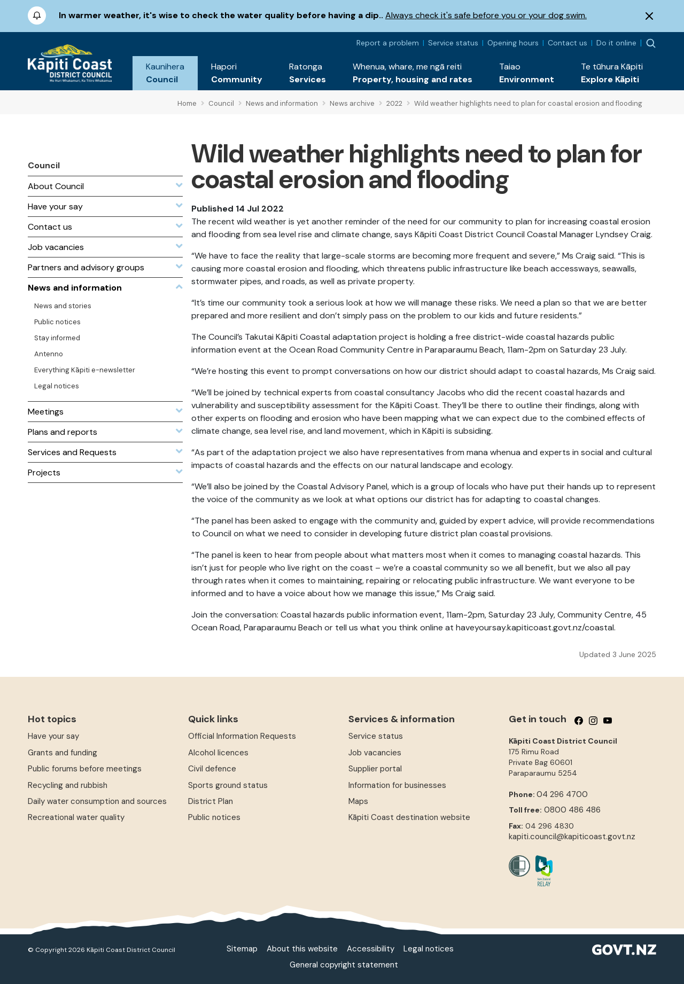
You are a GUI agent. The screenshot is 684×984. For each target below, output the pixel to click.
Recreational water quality (76, 817)
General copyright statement (344, 964)
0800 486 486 (572, 810)
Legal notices (428, 948)
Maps (358, 801)
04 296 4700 (562, 794)
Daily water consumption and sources (97, 801)
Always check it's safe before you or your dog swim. (486, 15)
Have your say (53, 736)
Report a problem (387, 43)
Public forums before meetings (85, 768)
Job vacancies (374, 752)
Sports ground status (228, 785)
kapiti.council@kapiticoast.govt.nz (572, 836)
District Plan (210, 801)
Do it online (616, 43)
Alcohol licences (218, 752)
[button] (165, 73)
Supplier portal (375, 768)
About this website (302, 948)
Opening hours (513, 43)
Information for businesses (397, 785)
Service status (453, 43)
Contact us (567, 43)
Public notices (214, 817)
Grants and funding (62, 752)
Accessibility (370, 948)
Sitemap (242, 948)
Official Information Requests (242, 736)
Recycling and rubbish (67, 785)
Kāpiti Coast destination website (409, 817)
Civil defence (212, 768)
